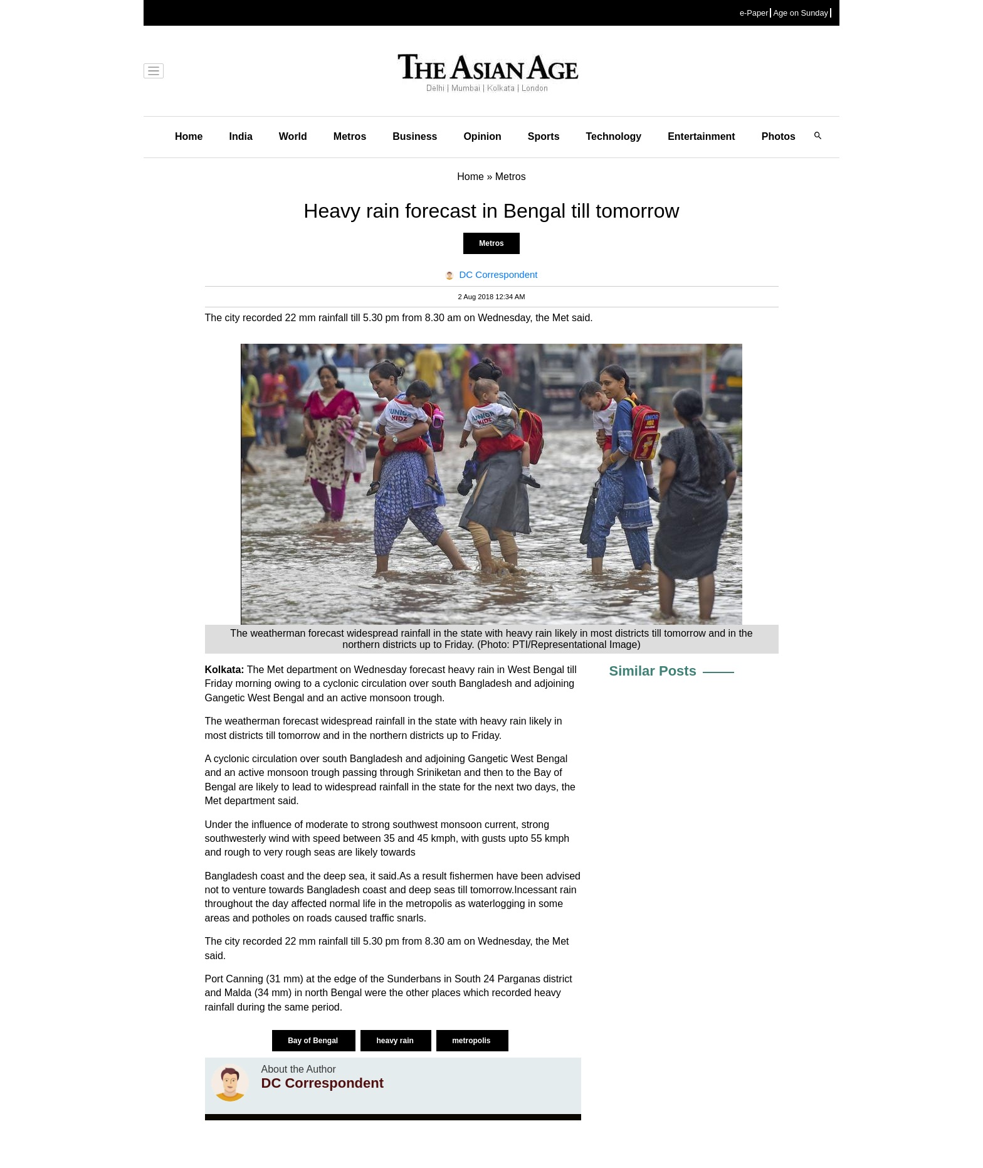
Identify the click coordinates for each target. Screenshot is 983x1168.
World (293, 136)
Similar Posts (653, 671)
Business (414, 136)
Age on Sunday (800, 13)
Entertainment (701, 136)
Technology (614, 136)
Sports (544, 136)
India (240, 136)
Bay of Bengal (314, 1040)
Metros (350, 136)
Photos (779, 136)
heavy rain (396, 1040)
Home (188, 136)
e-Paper (754, 13)
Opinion (482, 136)
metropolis (472, 1040)
